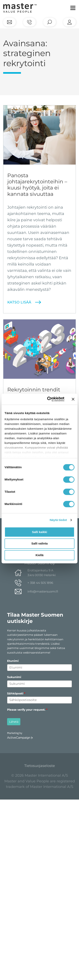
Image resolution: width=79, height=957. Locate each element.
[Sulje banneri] (73, 399)
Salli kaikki (39, 532)
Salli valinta (39, 543)
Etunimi (13, 661)
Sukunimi (14, 677)
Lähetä (13, 721)
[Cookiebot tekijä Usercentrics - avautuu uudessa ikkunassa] (48, 399)
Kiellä (39, 555)
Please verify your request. (27, 709)
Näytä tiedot (58, 520)
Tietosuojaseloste (39, 766)
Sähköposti (16, 693)
